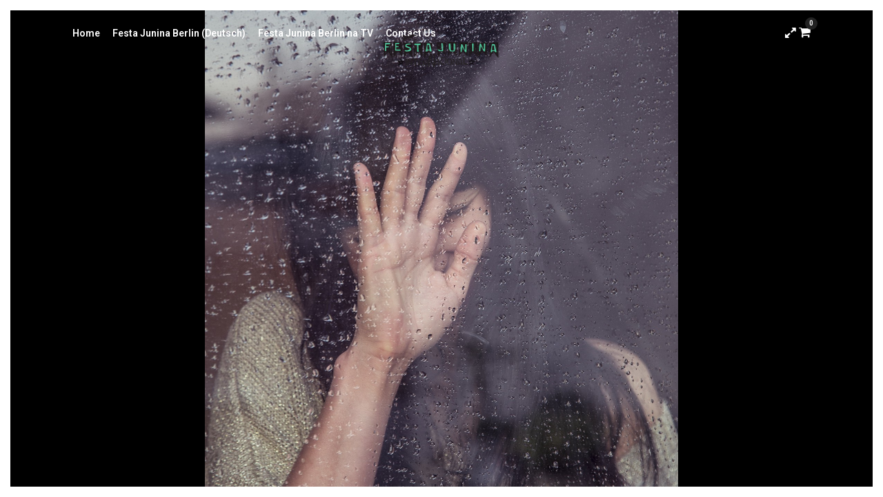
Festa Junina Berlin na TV (315, 33)
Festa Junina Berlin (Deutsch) (179, 33)
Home (86, 33)
